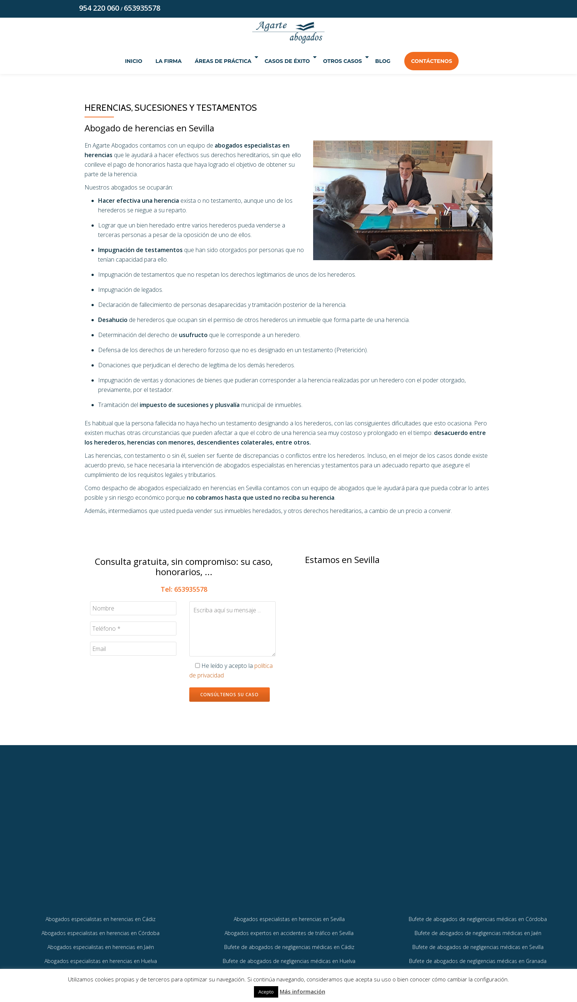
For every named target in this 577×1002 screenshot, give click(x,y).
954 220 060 (99, 9)
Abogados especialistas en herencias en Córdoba (101, 944)
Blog (397, 62)
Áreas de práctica (211, 62)
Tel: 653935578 (184, 589)
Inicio (119, 62)
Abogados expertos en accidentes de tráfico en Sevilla (289, 944)
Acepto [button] (266, 991)
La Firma (154, 62)
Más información (302, 991)
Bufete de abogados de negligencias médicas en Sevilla (478, 958)
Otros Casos (350, 62)
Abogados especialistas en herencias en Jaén (100, 958)
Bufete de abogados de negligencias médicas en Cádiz (289, 958)
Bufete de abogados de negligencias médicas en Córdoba (478, 930)
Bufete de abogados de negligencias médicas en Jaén (478, 944)
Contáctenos (445, 62)
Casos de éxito (285, 62)
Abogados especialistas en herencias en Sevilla (289, 930)
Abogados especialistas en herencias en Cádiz (100, 930)
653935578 (142, 9)
